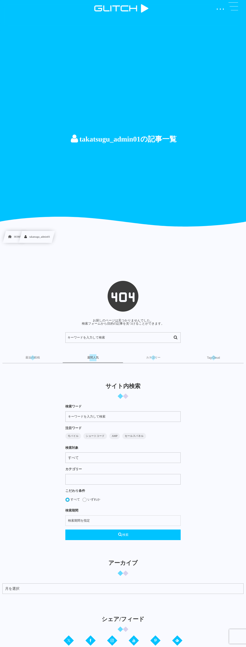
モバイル (73, 436)
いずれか (91, 500)
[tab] (32, 357)
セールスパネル (134, 436)
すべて (72, 500)
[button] (233, 6)
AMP (114, 436)
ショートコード (95, 436)
